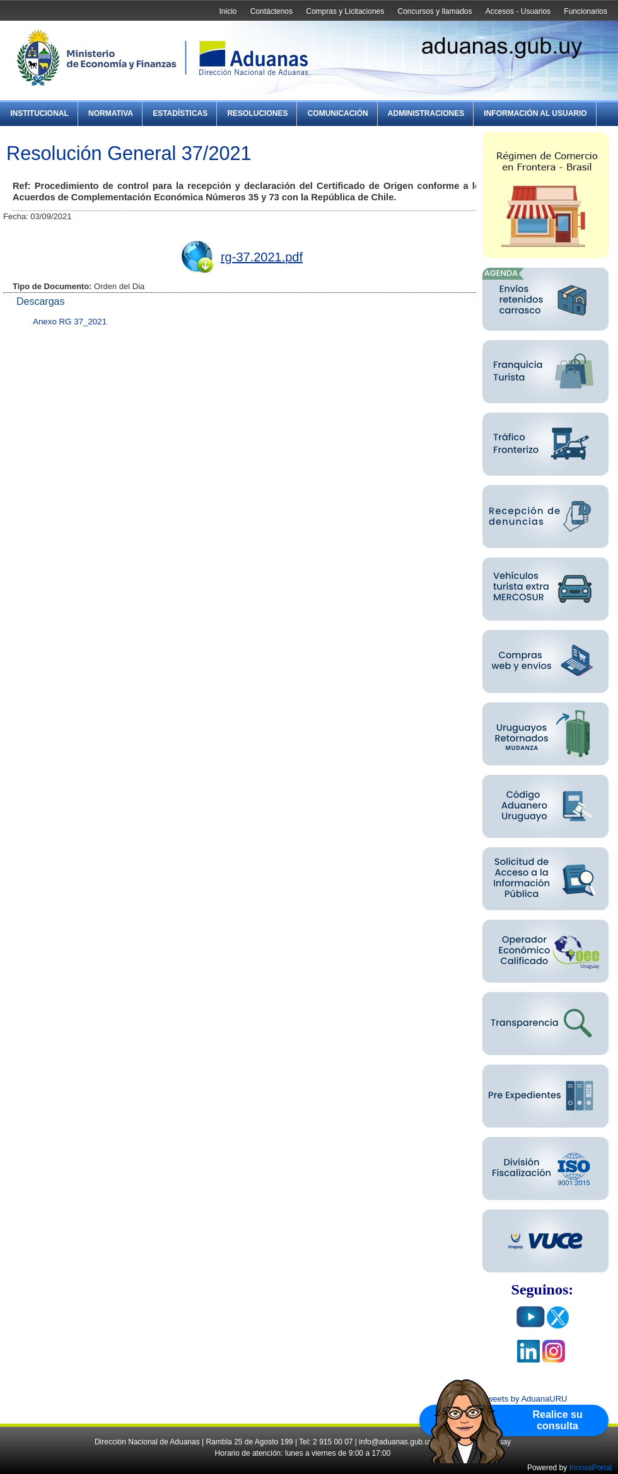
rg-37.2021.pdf (262, 257)
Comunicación (338, 113)
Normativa (110, 113)
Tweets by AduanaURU (524, 1398)
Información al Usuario (535, 113)
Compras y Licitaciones (345, 11)
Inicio (227, 11)
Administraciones (426, 113)
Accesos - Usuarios (518, 11)
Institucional (39, 113)
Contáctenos (271, 11)
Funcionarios (585, 11)
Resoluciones (257, 113)
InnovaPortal (590, 1467)
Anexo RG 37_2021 (70, 321)
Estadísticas (180, 113)
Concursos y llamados (434, 11)
